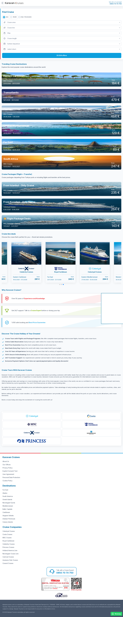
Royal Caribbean (8, 541)
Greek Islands (7, 499)
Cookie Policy (7, 481)
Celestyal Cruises (9, 531)
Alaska (5, 493)
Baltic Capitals (7, 509)
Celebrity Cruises (9, 544)
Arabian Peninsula (9, 519)
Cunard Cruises (8, 563)
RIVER (15, 17)
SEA (7, 17)
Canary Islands (8, 522)
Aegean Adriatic (8, 515)
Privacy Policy (8, 468)
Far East (5, 490)
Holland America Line (10, 550)
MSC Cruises (7, 538)
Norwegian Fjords (9, 503)
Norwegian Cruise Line (10, 554)
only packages (26, 17)
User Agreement (8, 474)
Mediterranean (8, 506)
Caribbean (6, 512)
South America (8, 496)
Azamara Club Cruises (10, 560)
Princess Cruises (8, 547)
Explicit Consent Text (10, 471)
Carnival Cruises (8, 557)
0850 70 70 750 (116, 4)
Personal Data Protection (11, 477)
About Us (6, 461)
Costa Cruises (7, 534)
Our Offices (7, 464)
